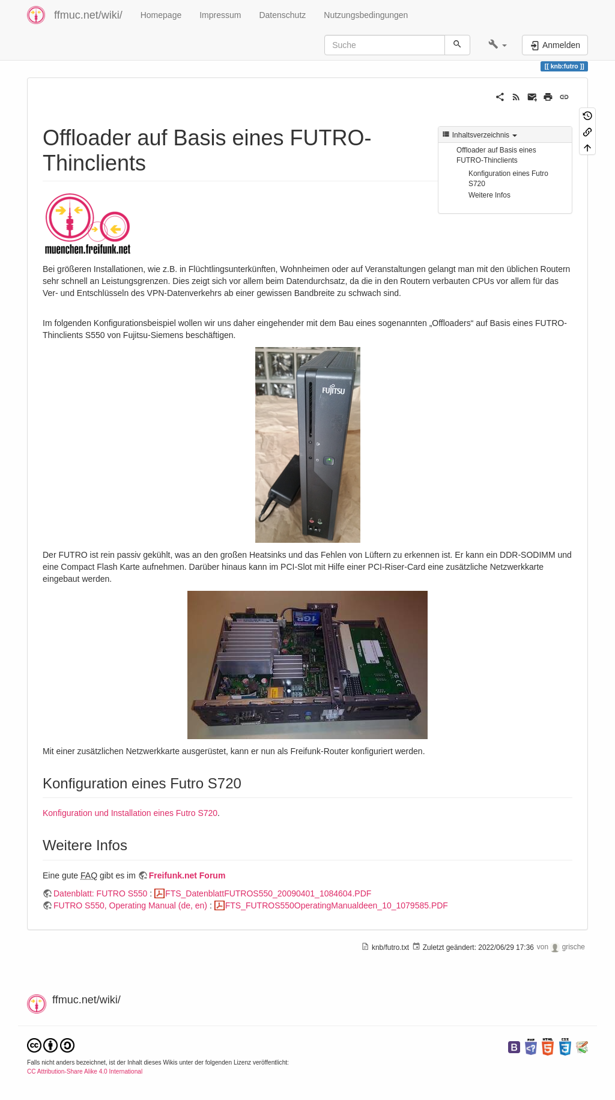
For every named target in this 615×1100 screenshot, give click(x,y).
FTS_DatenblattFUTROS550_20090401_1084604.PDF (268, 893)
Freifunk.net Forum (187, 875)
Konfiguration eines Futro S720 (508, 178)
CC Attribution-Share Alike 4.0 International (84, 1071)
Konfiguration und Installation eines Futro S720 (130, 813)
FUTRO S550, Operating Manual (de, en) (130, 905)
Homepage (161, 15)
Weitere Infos (489, 195)
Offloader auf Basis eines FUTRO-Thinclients (496, 155)
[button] (497, 45)
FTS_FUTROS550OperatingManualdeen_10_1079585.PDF (336, 905)
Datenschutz (282, 15)
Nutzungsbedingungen (366, 15)
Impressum (220, 15)
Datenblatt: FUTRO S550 (100, 893)
